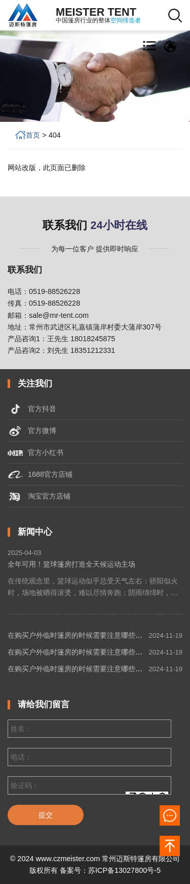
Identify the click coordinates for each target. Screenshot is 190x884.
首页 (37, 135)
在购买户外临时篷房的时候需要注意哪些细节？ (82, 635)
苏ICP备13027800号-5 (124, 870)
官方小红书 (35, 452)
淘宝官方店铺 (39, 496)
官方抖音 (32, 408)
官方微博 (32, 430)
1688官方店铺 (40, 474)
